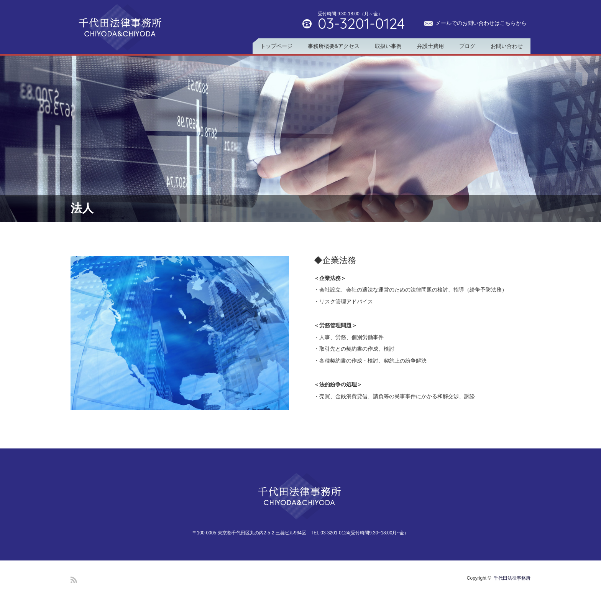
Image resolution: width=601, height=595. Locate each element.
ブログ (467, 46)
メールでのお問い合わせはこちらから (481, 23)
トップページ (276, 46)
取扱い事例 (388, 46)
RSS (74, 580)
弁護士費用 (430, 46)
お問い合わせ (507, 46)
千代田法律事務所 (512, 578)
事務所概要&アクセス (334, 46)
